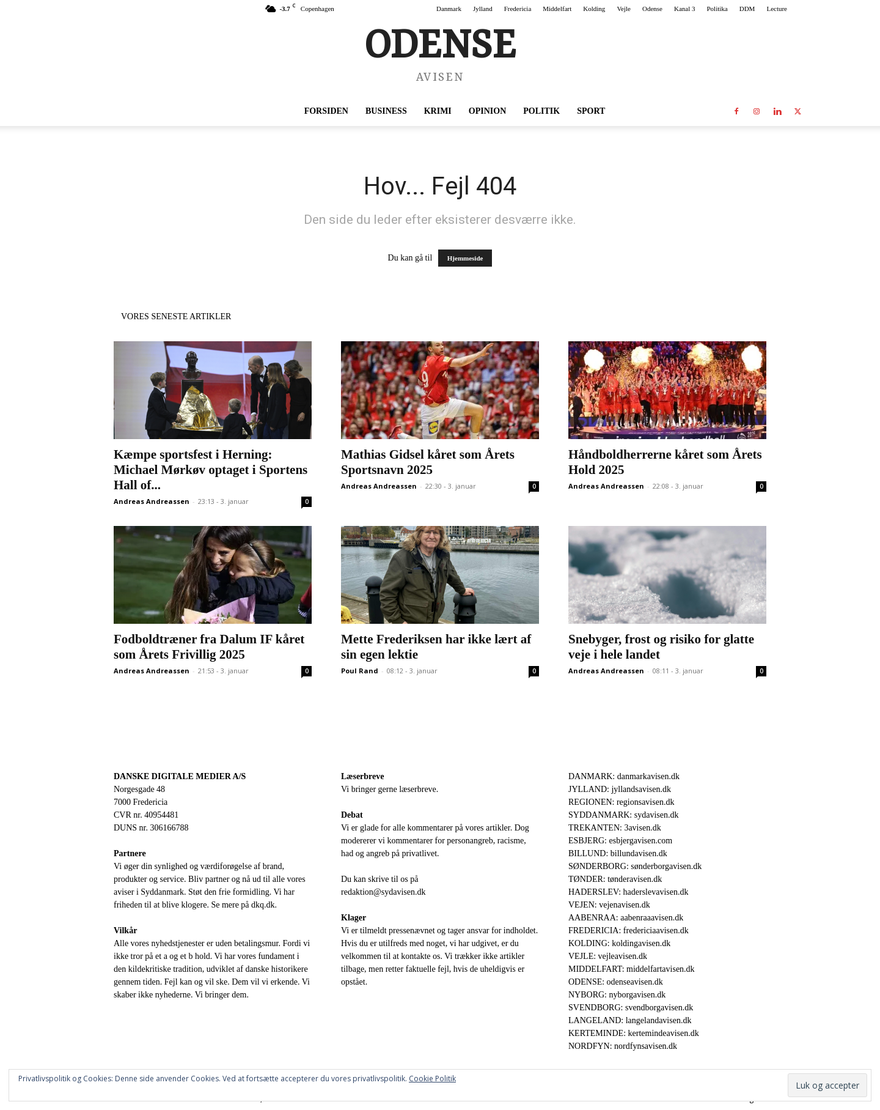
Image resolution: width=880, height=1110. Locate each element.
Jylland (483, 8)
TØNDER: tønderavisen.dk (615, 879)
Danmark (448, 8)
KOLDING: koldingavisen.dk (619, 943)
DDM (747, 8)
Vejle (624, 8)
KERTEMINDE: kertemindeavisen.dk (633, 1033)
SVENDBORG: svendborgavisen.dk (630, 1007)
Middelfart (557, 8)
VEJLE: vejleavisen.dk (607, 956)
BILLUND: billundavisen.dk (617, 853)
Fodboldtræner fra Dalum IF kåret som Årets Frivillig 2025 (209, 647)
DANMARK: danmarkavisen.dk (624, 776)
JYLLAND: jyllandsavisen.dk (619, 789)
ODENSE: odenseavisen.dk (615, 981)
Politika (717, 8)
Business (386, 111)
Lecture (776, 8)
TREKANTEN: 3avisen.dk (614, 827)
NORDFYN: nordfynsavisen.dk (622, 1046)
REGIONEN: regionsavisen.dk (621, 802)
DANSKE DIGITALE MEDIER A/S (180, 776)
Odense (652, 8)
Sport (591, 111)
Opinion (487, 111)
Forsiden (326, 111)
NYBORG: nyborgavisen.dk (617, 994)
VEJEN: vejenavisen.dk (609, 904)
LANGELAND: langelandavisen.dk (629, 1020)
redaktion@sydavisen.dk (383, 892)
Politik (541, 111)
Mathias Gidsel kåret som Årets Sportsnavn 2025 (428, 462)
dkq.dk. (264, 904)
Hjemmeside (465, 258)
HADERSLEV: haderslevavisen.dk (628, 892)
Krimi (438, 111)
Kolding (594, 8)
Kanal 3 (684, 8)
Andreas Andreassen (151, 501)
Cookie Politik (432, 1078)
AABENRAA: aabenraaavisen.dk (625, 917)
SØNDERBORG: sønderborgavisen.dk (635, 866)
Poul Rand (359, 670)
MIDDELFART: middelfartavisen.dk (631, 969)
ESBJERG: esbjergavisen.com (620, 840)
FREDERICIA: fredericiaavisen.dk (628, 930)
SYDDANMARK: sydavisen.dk (623, 815)
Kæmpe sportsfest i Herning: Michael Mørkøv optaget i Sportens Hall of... (210, 469)
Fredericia (518, 8)
